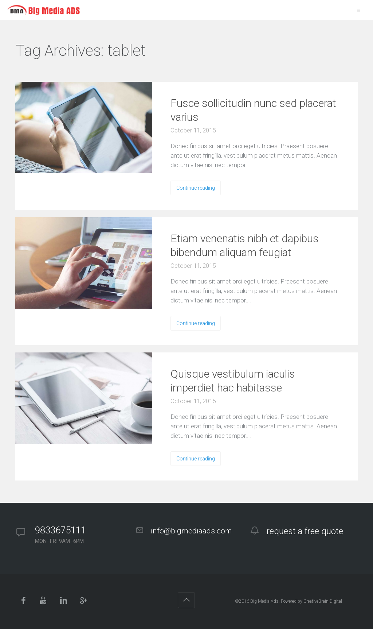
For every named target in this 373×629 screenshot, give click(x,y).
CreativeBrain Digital (322, 601)
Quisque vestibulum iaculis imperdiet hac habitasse (232, 380)
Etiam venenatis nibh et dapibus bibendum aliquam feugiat (244, 245)
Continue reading (195, 188)
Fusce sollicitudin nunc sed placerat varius (253, 110)
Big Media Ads (264, 601)
